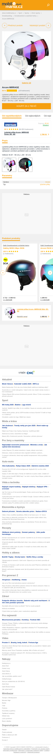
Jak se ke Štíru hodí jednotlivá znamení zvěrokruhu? (18, 583)
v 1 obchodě (7, 300)
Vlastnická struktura (33, 752)
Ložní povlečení (7, 718)
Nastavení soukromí (19, 752)
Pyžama (4, 708)
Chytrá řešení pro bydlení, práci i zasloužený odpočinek (19, 611)
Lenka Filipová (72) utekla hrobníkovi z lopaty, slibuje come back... (23, 450)
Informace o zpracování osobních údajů (30, 750)
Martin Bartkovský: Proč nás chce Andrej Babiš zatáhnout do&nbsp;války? (25, 387)
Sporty (27, 13)
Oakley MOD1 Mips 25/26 (13, 248)
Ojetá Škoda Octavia (8, 686)
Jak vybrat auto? (7, 689)
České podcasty (7, 732)
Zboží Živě (5, 666)
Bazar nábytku (6, 721)
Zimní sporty (35, 13)
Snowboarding (7, 16)
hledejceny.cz (6, 663)
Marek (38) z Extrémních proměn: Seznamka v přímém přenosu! (22, 436)
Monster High (6, 700)
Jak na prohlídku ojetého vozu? (12, 676)
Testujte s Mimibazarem (9, 697)
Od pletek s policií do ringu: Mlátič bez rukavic (16, 417)
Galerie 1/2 (26, 83)
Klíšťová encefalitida (8, 608)
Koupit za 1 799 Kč (26, 106)
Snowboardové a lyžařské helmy (25, 16)
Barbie (4, 703)
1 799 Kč (43, 134)
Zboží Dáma (6, 671)
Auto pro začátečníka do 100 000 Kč (13, 681)
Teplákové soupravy (8, 713)
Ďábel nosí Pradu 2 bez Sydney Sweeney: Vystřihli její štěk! (20, 431)
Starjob (4, 729)
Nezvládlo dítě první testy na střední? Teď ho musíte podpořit (21, 606)
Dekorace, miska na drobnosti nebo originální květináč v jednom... (22, 453)
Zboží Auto (5, 684)
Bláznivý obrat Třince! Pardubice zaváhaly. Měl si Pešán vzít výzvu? (23, 650)
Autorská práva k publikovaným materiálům (16, 748)
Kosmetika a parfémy (8, 711)
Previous (3, 273)
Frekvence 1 (6, 737)
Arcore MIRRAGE (10, 87)
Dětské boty (5, 716)
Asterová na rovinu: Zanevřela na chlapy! (15, 433)
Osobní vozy (6, 668)
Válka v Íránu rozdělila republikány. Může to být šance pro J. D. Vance (24, 515)
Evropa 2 (5, 740)
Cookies (46, 750)
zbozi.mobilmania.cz (9, 13)
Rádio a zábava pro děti (9, 735)
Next (50, 273)
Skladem (46, 125)
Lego (3, 705)
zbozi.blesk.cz (6, 673)
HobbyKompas (6, 679)
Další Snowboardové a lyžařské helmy (16, 245)
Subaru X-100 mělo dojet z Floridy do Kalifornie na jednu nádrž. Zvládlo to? (25, 473)
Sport (20, 13)
